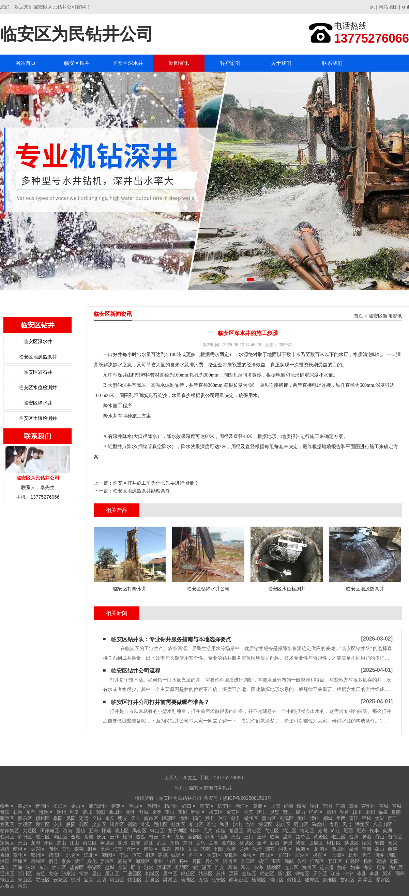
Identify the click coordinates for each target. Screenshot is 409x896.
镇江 (263, 861)
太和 (370, 812)
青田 (166, 836)
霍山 (170, 812)
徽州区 (251, 818)
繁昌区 (236, 830)
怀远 (106, 830)
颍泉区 (7, 818)
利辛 (74, 812)
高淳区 (365, 879)
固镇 (80, 830)
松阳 (127, 836)
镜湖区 (307, 830)
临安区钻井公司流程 (135, 671)
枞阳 (71, 824)
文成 (192, 849)
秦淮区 (329, 879)
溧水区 (383, 879)
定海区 (7, 843)
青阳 (5, 812)
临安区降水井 (38, 403)
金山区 (78, 806)
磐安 (135, 843)
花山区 (283, 824)
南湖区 (151, 849)
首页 (358, 316)
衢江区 (89, 843)
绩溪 (301, 806)
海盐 (66, 849)
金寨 (157, 812)
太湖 (379, 818)
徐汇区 (242, 806)
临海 (274, 836)
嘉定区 (118, 806)
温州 (354, 849)
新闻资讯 (179, 63)
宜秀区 (7, 824)
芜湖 (322, 830)
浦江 (148, 843)
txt (372, 7)
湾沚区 (254, 830)
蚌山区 (157, 830)
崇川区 (25, 873)
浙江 (366, 855)
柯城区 (107, 843)
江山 (74, 843)
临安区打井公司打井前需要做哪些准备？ (160, 702)
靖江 (79, 861)
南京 (22, 885)
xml (405, 7)
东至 (30, 812)
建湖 (381, 861)
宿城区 (38, 861)
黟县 (210, 818)
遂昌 (140, 836)
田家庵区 (49, 830)
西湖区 (302, 855)
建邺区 (312, 879)
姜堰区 (107, 861)
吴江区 (112, 873)
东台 (43, 867)
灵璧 (274, 812)
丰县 (374, 873)
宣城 (384, 806)
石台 (17, 812)
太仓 (53, 873)
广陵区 (353, 861)
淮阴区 (182, 867)
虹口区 (189, 806)
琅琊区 (169, 818)
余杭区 (249, 855)
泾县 (314, 806)
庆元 (101, 836)
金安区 (233, 812)
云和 (114, 836)
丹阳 (197, 861)
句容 (171, 861)
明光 (122, 818)
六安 (249, 812)
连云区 (291, 867)
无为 (208, 830)
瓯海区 (303, 849)
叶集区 (198, 812)
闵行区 (154, 806)
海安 (368, 867)
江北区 (91, 855)
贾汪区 (42, 879)
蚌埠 (195, 830)
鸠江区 (289, 830)
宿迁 (53, 861)
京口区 (248, 861)
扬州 (368, 861)
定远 (84, 818)
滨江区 (284, 855)
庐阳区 (25, 836)
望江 (354, 818)
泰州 (158, 861)
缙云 (153, 836)
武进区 (267, 873)
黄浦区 (260, 806)
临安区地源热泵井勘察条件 (141, 491)
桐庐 (150, 855)
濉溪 (145, 824)
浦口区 (276, 879)
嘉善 (79, 849)
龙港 (244, 849)
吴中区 (170, 873)
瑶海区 (42, 836)
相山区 (196, 824)
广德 (340, 806)
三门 (249, 836)
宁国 (327, 806)
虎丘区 (188, 873)
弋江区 (271, 830)
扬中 (184, 861)
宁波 (124, 855)
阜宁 (5, 867)
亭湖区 (94, 867)
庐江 (335, 830)
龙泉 (179, 836)
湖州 (53, 849)
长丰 (374, 830)
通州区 (7, 873)
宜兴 (88, 879)
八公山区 (382, 824)
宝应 (276, 861)
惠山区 (117, 879)
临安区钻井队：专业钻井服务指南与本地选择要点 (171, 639)
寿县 (334, 824)
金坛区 (249, 873)
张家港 (68, 873)
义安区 (99, 824)
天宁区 (320, 873)
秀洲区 (133, 849)
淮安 (219, 867)
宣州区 (368, 806)
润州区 (230, 861)
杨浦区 (171, 806)
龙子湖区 (177, 830)
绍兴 (367, 843)
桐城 (328, 818)
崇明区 (7, 806)
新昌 (274, 843)
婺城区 (246, 843)
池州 (61, 812)
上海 (275, 806)
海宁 (118, 849)
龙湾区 (321, 849)
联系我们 (332, 63)
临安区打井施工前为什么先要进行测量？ (156, 483)
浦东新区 (98, 806)
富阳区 (231, 855)
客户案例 (230, 63)
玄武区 (347, 879)
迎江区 (42, 824)
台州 (354, 836)
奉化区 (20, 855)
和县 (224, 824)
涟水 (148, 867)
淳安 (137, 855)
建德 (163, 855)
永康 (174, 843)
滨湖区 (188, 879)
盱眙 (135, 867)
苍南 (205, 849)
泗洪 (379, 855)
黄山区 (269, 818)
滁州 (184, 818)
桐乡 (92, 849)
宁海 (367, 849)
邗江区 (335, 861)
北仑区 (73, 855)
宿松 (367, 818)
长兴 (392, 843)
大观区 (25, 824)
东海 (258, 867)
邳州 (400, 873)
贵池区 (46, 812)
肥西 (348, 830)
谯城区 (115, 812)
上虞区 (316, 843)
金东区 (229, 843)
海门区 (396, 867)
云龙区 (60, 879)
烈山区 (160, 824)
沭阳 (5, 861)
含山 (237, 824)
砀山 (300, 812)
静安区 (207, 806)
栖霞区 (259, 879)
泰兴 (66, 861)
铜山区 (7, 879)
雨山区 (301, 824)
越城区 (351, 843)
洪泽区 (164, 867)
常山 (61, 843)
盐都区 (77, 867)
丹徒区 (212, 861)
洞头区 (285, 849)
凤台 (347, 824)
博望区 (265, 824)
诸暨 (300, 843)
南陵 (221, 830)
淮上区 (122, 830)
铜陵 (132, 824)
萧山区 (267, 855)
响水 (30, 867)
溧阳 (234, 873)
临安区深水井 (127, 63)
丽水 (210, 836)
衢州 (122, 843)
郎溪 (353, 806)
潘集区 (362, 824)
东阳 (187, 843)
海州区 (309, 867)
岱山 (379, 836)
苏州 (221, 873)
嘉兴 (166, 849)
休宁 (223, 818)
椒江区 (338, 836)
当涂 (250, 824)
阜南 (396, 812)
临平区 (196, 855)
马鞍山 (319, 824)
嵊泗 (367, 836)
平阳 (218, 849)
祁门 (197, 818)
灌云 (245, 867)
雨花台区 (238, 879)
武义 (161, 843)
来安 (110, 818)
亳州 (131, 812)
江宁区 (218, 879)
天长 (135, 818)
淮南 (67, 830)
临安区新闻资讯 (385, 316)
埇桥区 (316, 812)
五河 (93, 830)
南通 (40, 873)
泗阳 (392, 855)
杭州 (353, 855)
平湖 (105, 849)
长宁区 (224, 806)
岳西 (341, 818)
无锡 (203, 879)
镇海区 (55, 855)
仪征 (302, 861)
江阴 (101, 879)
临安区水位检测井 (38, 387)
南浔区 (20, 849)
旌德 (288, 806)
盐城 (110, 867)
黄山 (302, 818)
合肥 (75, 836)
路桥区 (303, 836)
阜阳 (58, 818)
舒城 (144, 812)
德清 (5, 849)
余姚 (5, 855)
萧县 (287, 812)
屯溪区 (286, 818)
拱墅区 (320, 855)
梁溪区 (170, 879)
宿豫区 (20, 861)
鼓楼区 (294, 879)
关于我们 (281, 63)
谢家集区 (9, 830)
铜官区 (117, 824)
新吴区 (152, 879)
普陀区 (395, 836)
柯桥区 (334, 843)
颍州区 (42, 818)
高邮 (289, 861)
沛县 (361, 873)
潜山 (315, 818)
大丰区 (59, 867)
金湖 (122, 867)
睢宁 (348, 873)
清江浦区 (201, 867)
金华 (262, 843)
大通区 (29, 830)
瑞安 (270, 849)
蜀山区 (60, 836)
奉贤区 (25, 806)
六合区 (7, 885)
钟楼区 (302, 873)
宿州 (331, 812)
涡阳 (100, 812)
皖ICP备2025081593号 (247, 798)
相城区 (152, 873)
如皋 (355, 867)
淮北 (211, 824)
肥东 (361, 830)
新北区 (284, 873)
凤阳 (71, 818)
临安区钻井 (77, 63)
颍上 (357, 812)
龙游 (35, 843)
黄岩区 (321, 836)
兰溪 (213, 843)
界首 (344, 812)
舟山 (22, 843)
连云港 (327, 867)
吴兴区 (38, 849)
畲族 (88, 836)
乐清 (257, 849)
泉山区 (25, 879)
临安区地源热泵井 (38, 356)
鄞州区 (38, 855)
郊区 (84, 824)
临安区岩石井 (38, 372)
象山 (379, 849)
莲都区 (194, 836)
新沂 (387, 873)
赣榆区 (274, 867)
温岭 (287, 836)
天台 (236, 836)
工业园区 (132, 873)
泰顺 (179, 849)
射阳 (394, 861)
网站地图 (388, 7)
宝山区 (136, 806)
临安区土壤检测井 (38, 418)
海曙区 (109, 855)
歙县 (236, 818)
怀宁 (392, 818)
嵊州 (287, 843)
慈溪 (392, 849)
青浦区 (42, 806)
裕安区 (216, 812)
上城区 (338, 855)
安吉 (379, 843)
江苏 (335, 873)
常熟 (84, 873)
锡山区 (134, 879)
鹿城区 (338, 849)
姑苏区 (205, 873)
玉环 (262, 836)
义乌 (200, 843)
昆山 (97, 873)
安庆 (58, 824)
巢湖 (387, 830)
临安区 (214, 855)
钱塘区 (178, 855)
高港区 (125, 861)
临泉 (383, 812)
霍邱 (182, 812)
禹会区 (139, 830)
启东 (381, 867)
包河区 (7, 836)
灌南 (232, 867)
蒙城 (87, 812)
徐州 (75, 879)
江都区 (317, 861)
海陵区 (143, 861)
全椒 (97, 818)
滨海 (17, 867)
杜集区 (178, 824)
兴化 (92, 861)
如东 (342, 867)
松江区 (60, 806)
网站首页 (25, 63)
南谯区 (151, 818)
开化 (48, 843)
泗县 (262, 812)
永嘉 (231, 849)
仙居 (223, 836)
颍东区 (25, 818)
